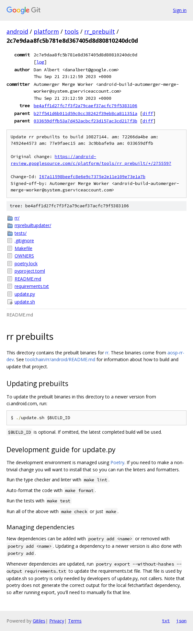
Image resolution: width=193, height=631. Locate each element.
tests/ (21, 233)
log (40, 62)
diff (147, 113)
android (17, 31)
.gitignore (24, 240)
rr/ (17, 218)
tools (71, 31)
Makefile (23, 248)
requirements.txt (32, 286)
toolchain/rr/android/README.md (60, 359)
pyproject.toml (30, 271)
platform (46, 31)
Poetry (117, 462)
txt (166, 621)
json (181, 621)
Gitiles (39, 621)
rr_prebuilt (99, 31)
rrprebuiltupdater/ (33, 225)
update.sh (25, 302)
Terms (75, 621)
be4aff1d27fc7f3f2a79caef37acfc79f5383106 (85, 106)
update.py (25, 294)
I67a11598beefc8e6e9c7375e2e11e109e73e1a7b (92, 176)
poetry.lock (26, 263)
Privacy (56, 621)
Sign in (180, 10)
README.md (28, 279)
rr (106, 353)
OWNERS (24, 256)
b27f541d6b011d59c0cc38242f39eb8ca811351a (85, 113)
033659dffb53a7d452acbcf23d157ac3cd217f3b (85, 121)
